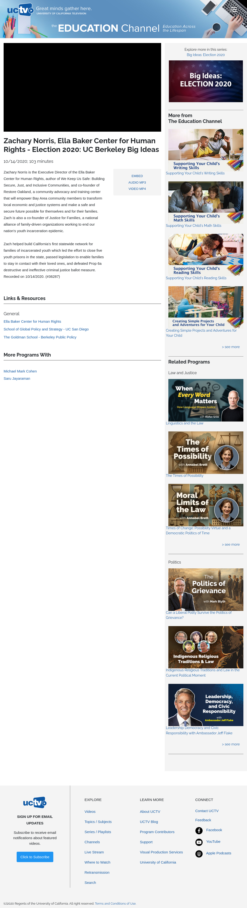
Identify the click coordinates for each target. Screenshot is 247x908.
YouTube (213, 841)
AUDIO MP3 (137, 182)
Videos (90, 811)
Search (90, 882)
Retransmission (97, 872)
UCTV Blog (149, 822)
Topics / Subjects (98, 822)
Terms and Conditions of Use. (115, 903)
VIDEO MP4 (137, 189)
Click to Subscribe (35, 857)
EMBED (137, 176)
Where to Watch (97, 862)
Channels (92, 842)
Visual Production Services (161, 852)
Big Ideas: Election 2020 (206, 55)
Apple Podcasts (218, 853)
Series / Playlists (98, 832)
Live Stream (94, 852)
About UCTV (150, 811)
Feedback (203, 820)
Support (146, 842)
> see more (231, 347)
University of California (158, 862)
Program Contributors (157, 832)
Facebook (214, 830)
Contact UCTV (207, 811)
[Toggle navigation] (233, 9)
